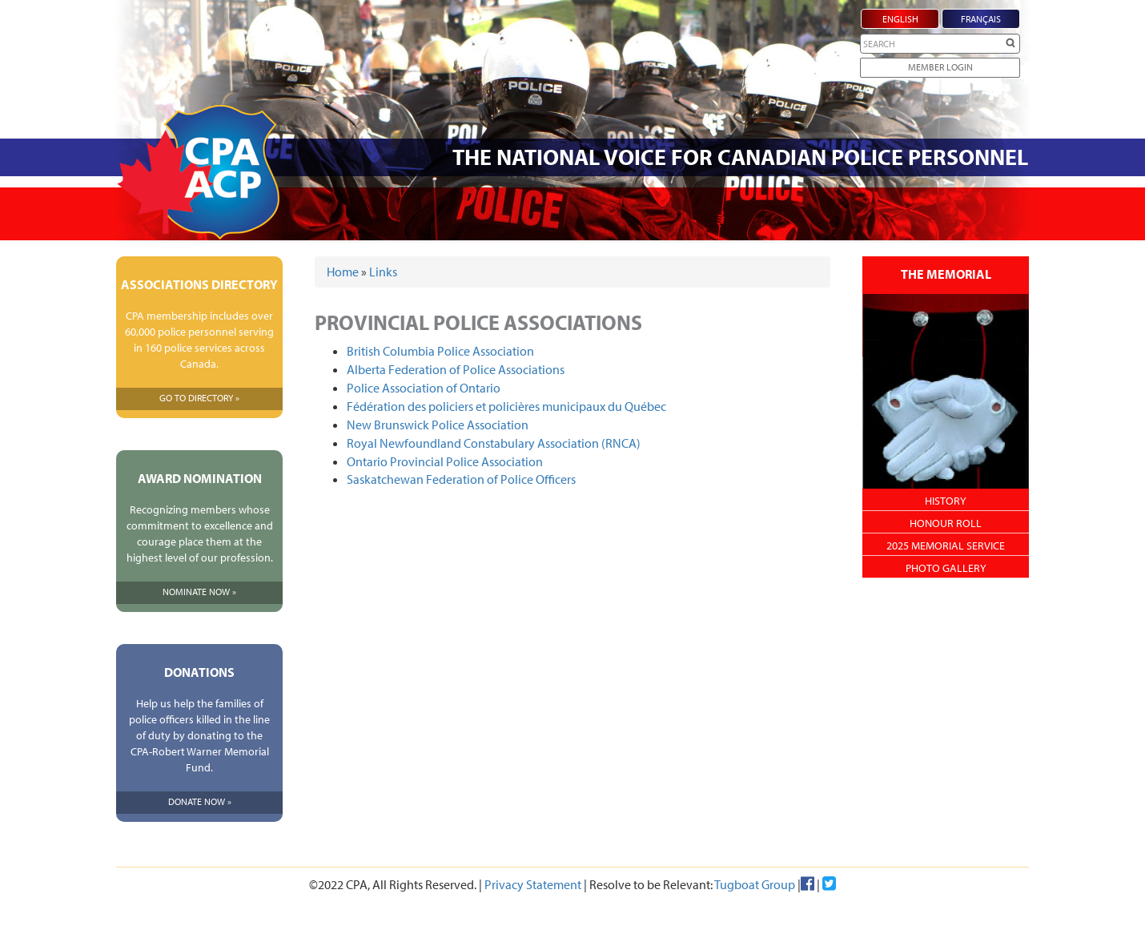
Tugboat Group (754, 884)
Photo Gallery (946, 568)
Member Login (940, 67)
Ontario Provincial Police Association (445, 461)
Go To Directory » (199, 398)
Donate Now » (199, 801)
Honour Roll (946, 523)
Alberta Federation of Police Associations (455, 369)
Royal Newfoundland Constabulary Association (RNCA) (494, 443)
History (945, 500)
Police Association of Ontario (423, 388)
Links (383, 272)
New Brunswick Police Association (437, 425)
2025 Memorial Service (945, 545)
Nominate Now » (199, 592)
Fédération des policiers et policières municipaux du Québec (506, 406)
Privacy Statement (532, 884)
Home (343, 272)
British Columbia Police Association (440, 351)
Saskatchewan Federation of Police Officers (461, 479)
